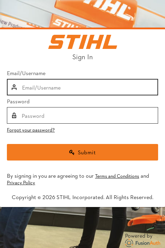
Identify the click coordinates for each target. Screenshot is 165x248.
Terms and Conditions (117, 176)
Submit (82, 152)
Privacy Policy (21, 182)
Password (18, 101)
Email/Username (26, 73)
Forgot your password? (31, 129)
